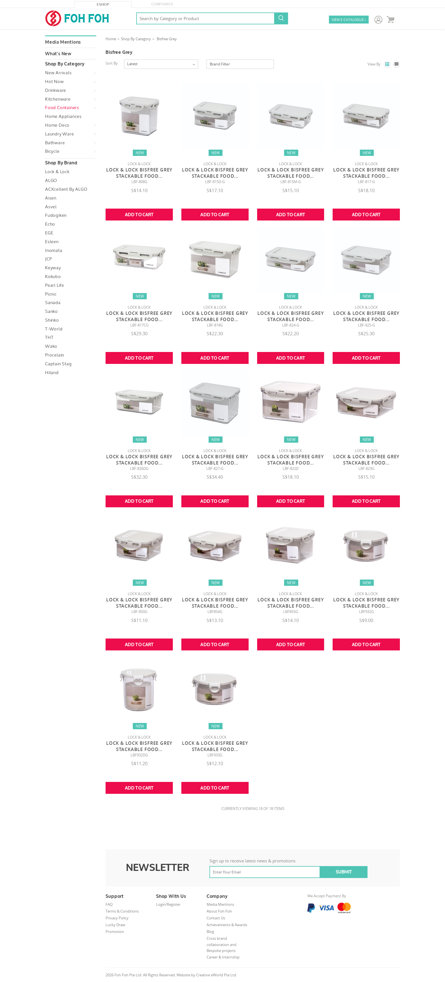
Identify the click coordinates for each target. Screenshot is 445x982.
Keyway (53, 268)
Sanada (53, 302)
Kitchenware (58, 99)
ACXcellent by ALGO (66, 189)
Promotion (115, 931)
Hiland (52, 372)
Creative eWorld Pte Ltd (216, 974)
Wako (51, 346)
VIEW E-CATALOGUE (349, 20)
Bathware (55, 143)
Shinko (52, 320)
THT (49, 337)
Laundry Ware (59, 134)
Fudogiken (56, 215)
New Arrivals (58, 73)
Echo (50, 224)
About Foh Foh (219, 911)
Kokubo (53, 276)
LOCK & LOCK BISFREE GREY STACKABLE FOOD (290, 459)
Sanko (51, 311)
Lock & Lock (57, 171)
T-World (54, 329)
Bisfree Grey (167, 38)
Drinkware (55, 90)
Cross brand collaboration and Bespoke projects (221, 944)
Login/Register (168, 904)
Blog (210, 931)
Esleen (52, 241)
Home (111, 38)
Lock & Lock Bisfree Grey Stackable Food (139, 173)
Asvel (51, 207)
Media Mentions (63, 42)
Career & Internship (223, 957)
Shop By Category (136, 38)
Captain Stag (58, 364)
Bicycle (52, 151)
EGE (49, 233)
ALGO (51, 180)
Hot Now (54, 81)
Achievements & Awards (227, 924)
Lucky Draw (115, 924)
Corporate (162, 4)
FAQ (109, 904)
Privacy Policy (117, 918)
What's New (58, 54)
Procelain (54, 355)
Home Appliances (63, 116)
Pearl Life (54, 285)
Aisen (50, 198)
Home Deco (57, 125)
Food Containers (62, 107)
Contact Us (216, 918)
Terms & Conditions (122, 911)
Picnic (51, 294)
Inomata (53, 250)
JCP (48, 259)
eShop (103, 4)
